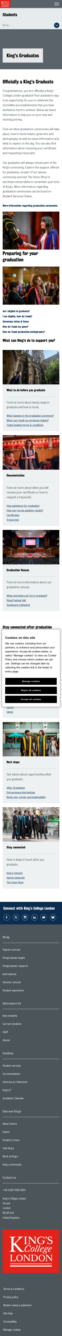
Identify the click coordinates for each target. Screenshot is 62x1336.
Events (10, 707)
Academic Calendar (26, 1099)
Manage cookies (23, 1330)
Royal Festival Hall (16, 600)
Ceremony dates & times (16, 321)
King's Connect (15, 873)
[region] (30, 668)
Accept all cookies (31, 699)
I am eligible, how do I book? (17, 316)
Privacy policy (22, 1297)
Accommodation (24, 1075)
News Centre (23, 1125)
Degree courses (24, 950)
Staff (18, 1033)
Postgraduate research (28, 967)
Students (10, 14)
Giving (10, 712)
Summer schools (25, 983)
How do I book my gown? (15, 327)
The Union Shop (15, 882)
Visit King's (21, 1149)
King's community (25, 1165)
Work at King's (23, 1157)
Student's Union (24, 1141)
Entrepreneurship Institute (21, 792)
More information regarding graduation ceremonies (30, 206)
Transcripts (13, 520)
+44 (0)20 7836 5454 (14, 1190)
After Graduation (16, 788)
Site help (19, 1313)
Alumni (19, 1041)
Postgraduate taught (27, 959)
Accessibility (21, 1321)
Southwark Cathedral (18, 605)
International (22, 975)
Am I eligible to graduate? (16, 311)
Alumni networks (16, 878)
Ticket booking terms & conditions (25, 425)
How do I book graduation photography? (24, 332)
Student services (25, 1066)
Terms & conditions (25, 1289)
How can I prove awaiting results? (25, 510)
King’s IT (20, 1091)
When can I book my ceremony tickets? (28, 420)
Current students (25, 1025)
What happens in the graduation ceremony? (30, 416)
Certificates (13, 515)
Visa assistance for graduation (23, 506)
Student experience (26, 991)
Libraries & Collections (28, 1083)
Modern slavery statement (28, 1305)
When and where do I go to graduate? (27, 595)
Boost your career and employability (26, 797)
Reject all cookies (31, 690)
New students (23, 1017)
